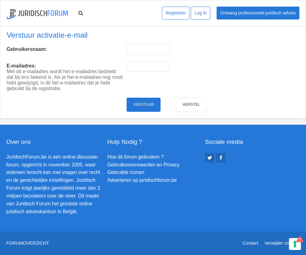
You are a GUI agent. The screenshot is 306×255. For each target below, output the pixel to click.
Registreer (176, 12)
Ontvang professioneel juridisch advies (258, 12)
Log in (201, 12)
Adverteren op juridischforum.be (142, 180)
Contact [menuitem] (250, 243)
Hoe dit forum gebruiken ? (135, 157)
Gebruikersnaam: (27, 49)
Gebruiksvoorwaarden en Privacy (143, 164)
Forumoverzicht (27, 243)
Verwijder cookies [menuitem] (282, 243)
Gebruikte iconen (125, 172)
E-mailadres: (21, 65)
